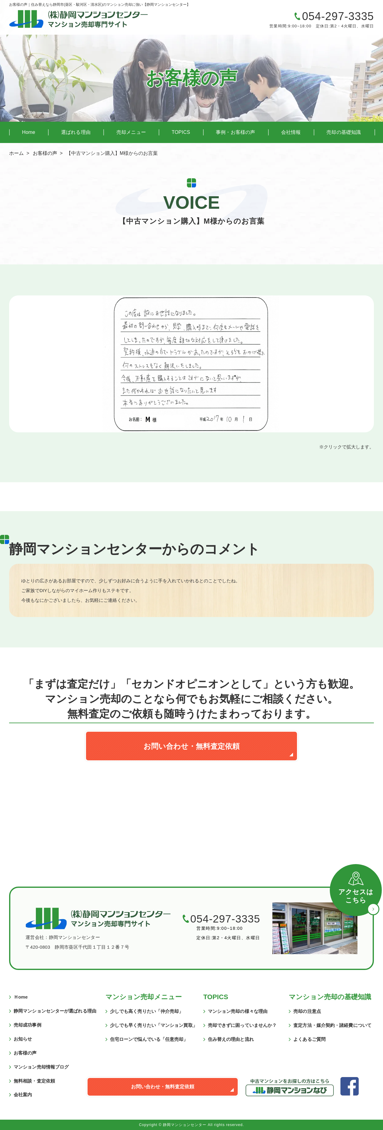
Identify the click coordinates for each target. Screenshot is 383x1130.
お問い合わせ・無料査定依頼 (191, 746)
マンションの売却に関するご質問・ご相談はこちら (223, 21)
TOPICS (181, 132)
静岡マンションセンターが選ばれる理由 (55, 1010)
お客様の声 (45, 153)
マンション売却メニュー (143, 997)
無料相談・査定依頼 (34, 1080)
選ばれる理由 (76, 132)
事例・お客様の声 (235, 132)
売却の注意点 (307, 1011)
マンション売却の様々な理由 (237, 1011)
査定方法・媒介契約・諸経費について (332, 1025)
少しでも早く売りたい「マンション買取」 (153, 1025)
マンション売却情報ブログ (41, 1066)
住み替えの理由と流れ (231, 1039)
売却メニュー (131, 132)
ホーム (16, 153)
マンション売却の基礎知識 (330, 997)
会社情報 (291, 132)
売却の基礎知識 (343, 132)
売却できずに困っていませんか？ (242, 1025)
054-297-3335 (338, 16)
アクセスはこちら (355, 896)
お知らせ (23, 1038)
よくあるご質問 (309, 1039)
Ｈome (21, 996)
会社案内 (23, 1094)
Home (28, 132)
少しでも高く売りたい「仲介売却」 (147, 1011)
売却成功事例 (27, 1024)
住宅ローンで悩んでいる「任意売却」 (149, 1039)
